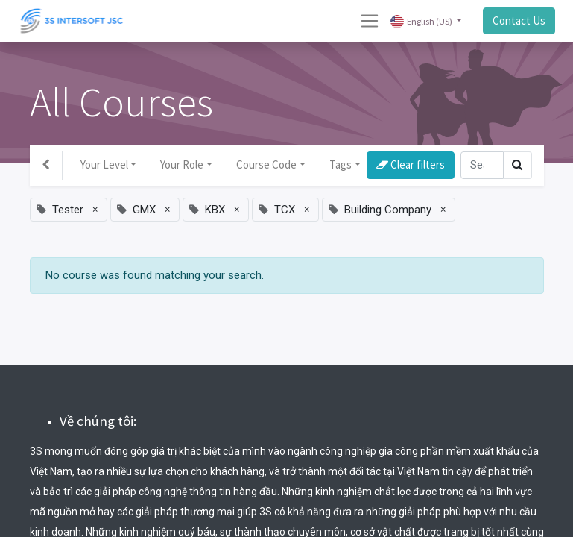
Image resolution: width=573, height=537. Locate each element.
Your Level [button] (104, 164)
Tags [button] (340, 164)
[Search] (482, 165)
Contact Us (519, 20)
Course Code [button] (266, 164)
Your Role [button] (181, 164)
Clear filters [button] (410, 164)
